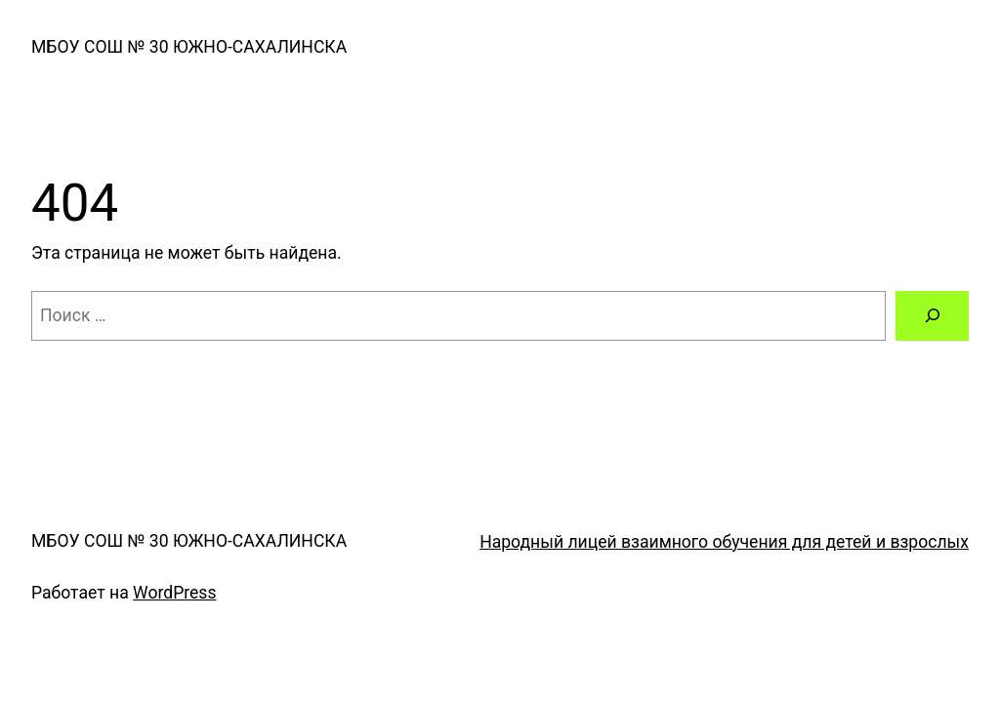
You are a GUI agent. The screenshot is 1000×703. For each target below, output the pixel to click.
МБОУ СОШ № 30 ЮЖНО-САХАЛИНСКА (189, 47)
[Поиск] (932, 316)
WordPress (174, 592)
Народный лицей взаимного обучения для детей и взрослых (724, 542)
